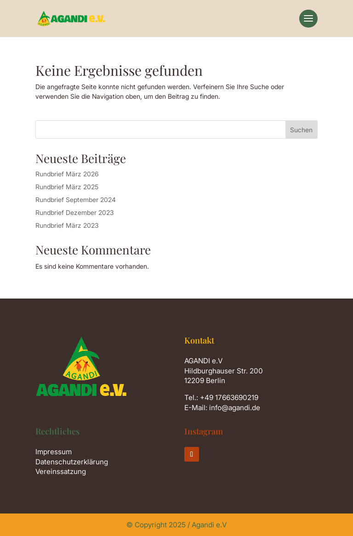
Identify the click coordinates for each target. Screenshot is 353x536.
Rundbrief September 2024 (75, 199)
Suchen (301, 130)
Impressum (53, 451)
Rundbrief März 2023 (67, 225)
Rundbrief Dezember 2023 (74, 212)
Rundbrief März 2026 (67, 174)
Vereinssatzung (60, 471)
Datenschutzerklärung (71, 461)
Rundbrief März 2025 (66, 187)
